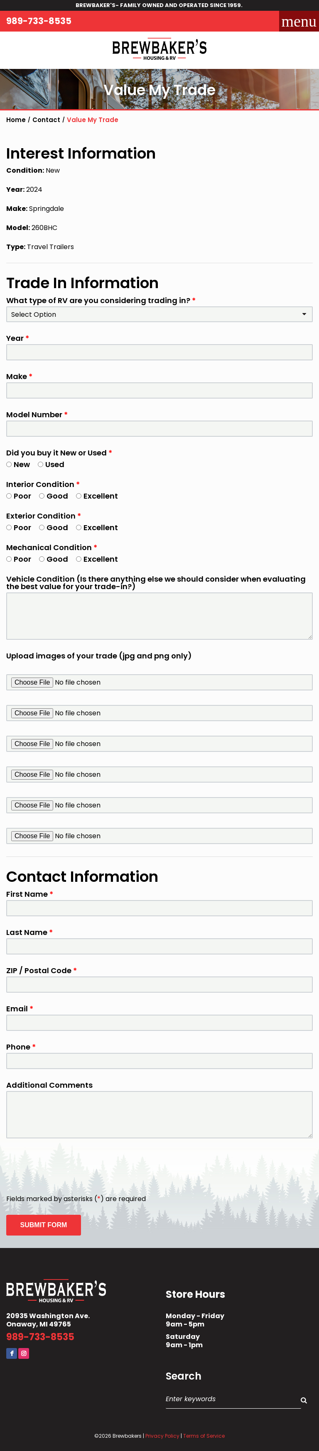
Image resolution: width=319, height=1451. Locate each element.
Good (53, 496)
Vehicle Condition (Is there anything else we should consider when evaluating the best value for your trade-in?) (156, 582)
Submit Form (43, 1224)
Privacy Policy (162, 1435)
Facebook (11, 1353)
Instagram (23, 1353)
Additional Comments (49, 1085)
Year (17, 338)
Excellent (97, 496)
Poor (18, 496)
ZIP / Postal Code (41, 970)
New (18, 464)
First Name (29, 894)
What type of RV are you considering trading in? (101, 300)
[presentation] (69, 1167)
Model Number (37, 414)
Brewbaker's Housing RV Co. (159, 50)
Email (19, 1009)
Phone (21, 1047)
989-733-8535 (38, 21)
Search (183, 1376)
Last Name (29, 932)
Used (51, 464)
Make (19, 376)
